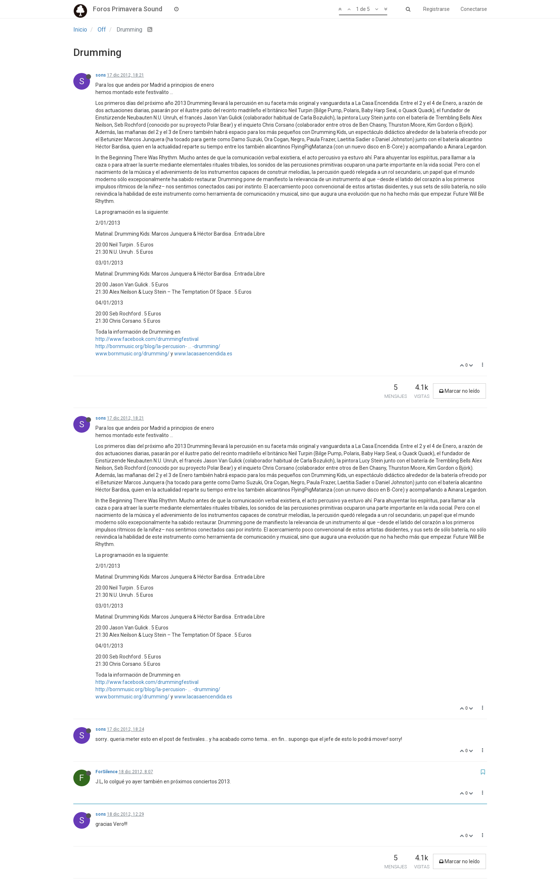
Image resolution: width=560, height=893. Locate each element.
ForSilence (106, 771)
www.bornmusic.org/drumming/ (132, 353)
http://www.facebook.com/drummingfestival (147, 339)
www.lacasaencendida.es (203, 353)
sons (100, 75)
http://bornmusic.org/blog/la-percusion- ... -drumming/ (157, 346)
